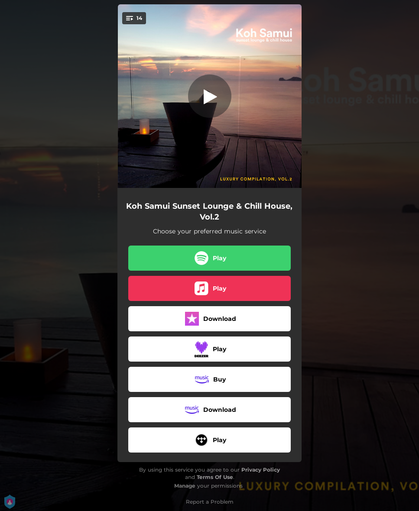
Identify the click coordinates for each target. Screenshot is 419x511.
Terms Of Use (215, 477)
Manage (184, 485)
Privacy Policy (260, 469)
